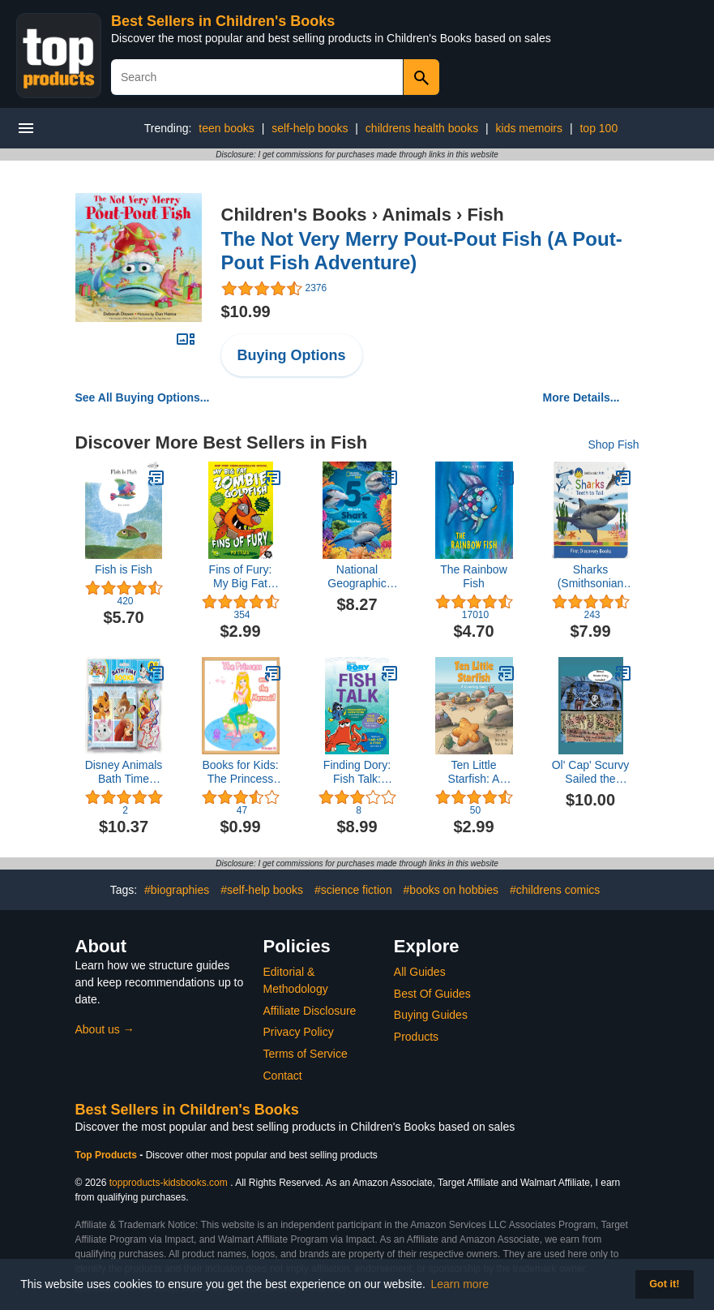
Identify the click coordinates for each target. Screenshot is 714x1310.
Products (416, 1036)
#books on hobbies (451, 889)
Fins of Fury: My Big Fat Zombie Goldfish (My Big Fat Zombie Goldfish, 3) (240, 577)
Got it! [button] (664, 1284)
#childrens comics (555, 889)
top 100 (598, 128)
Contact (282, 1075)
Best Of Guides (432, 993)
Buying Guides (431, 1014)
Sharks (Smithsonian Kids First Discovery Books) (591, 577)
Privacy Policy (298, 1031)
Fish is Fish (123, 569)
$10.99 (246, 311)
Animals (416, 214)
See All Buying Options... (142, 397)
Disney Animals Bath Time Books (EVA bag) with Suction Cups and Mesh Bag (124, 772)
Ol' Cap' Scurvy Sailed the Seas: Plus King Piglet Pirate (591, 772)
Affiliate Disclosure (310, 1010)
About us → (105, 1029)
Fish (485, 214)
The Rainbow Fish (473, 576)
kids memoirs (529, 128)
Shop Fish (613, 444)
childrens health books (422, 128)
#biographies (176, 889)
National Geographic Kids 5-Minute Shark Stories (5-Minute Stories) (357, 577)
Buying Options (291, 355)
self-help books (309, 128)
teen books (226, 128)
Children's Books (294, 214)
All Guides (420, 971)
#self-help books (261, 889)
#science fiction (353, 889)
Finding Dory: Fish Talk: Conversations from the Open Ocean (357, 772)
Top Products (107, 1155)
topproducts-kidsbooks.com (168, 1182)
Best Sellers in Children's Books (223, 21)
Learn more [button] (460, 1284)
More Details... (581, 397)
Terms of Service (305, 1053)
